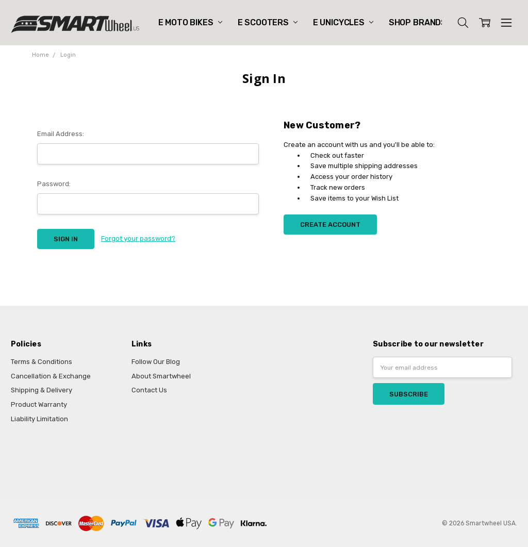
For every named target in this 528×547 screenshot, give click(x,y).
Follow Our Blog (155, 362)
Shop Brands (422, 22)
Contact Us (149, 390)
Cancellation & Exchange (51, 376)
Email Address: (60, 134)
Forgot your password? (138, 238)
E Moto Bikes (190, 22)
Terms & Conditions (41, 362)
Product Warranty (39, 404)
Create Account (330, 224)
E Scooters (268, 22)
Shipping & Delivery (41, 390)
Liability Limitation (39, 419)
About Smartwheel (161, 376)
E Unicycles (343, 22)
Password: (54, 184)
